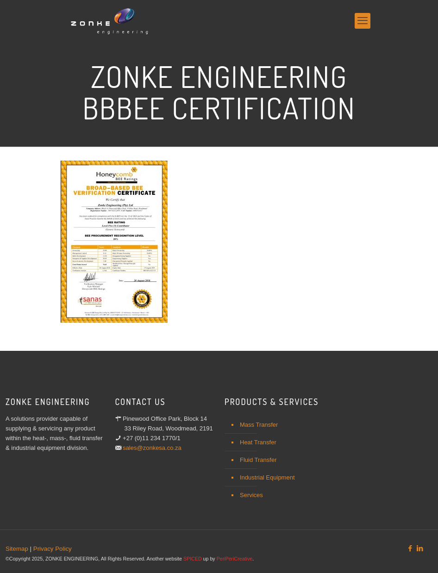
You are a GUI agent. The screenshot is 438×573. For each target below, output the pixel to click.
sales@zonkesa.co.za (152, 447)
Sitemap (17, 548)
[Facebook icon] (410, 548)
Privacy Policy (52, 548)
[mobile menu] (362, 21)
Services (251, 495)
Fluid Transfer (258, 459)
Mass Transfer (259, 424)
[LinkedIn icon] (419, 548)
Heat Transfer (258, 442)
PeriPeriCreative (235, 558)
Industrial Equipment (267, 477)
